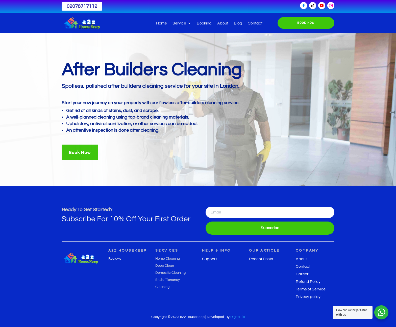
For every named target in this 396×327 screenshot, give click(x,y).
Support (209, 259)
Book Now (80, 152)
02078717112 (82, 6)
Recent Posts (261, 259)
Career (302, 274)
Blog (238, 23)
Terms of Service (311, 289)
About (222, 23)
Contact (255, 23)
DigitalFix (237, 317)
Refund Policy (308, 282)
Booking (204, 23)
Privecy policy (308, 297)
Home (161, 23)
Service (179, 23)
